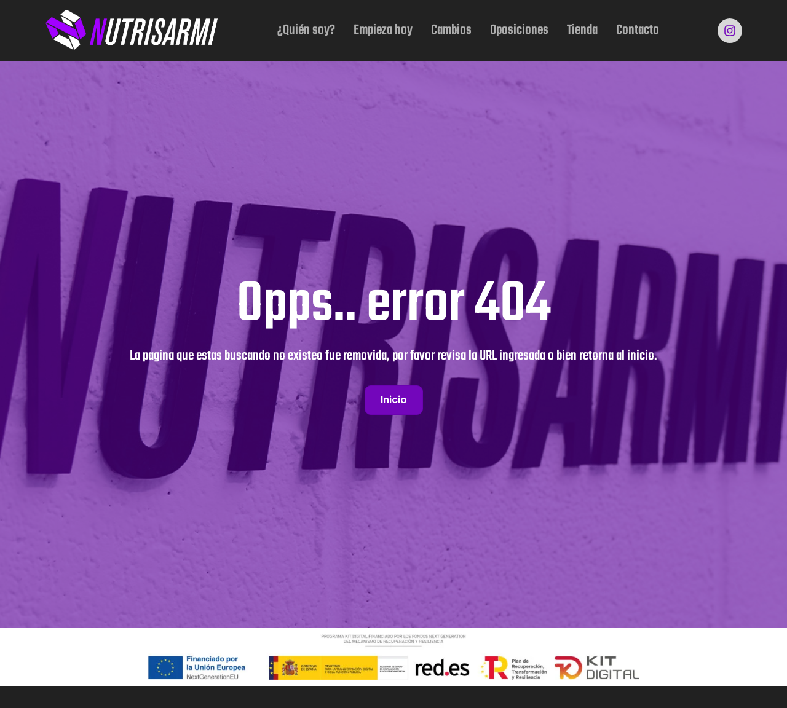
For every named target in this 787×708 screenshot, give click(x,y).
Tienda (582, 30)
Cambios (451, 30)
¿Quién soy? (306, 30)
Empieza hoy (383, 30)
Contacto (637, 30)
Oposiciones (519, 30)
